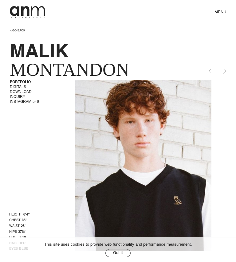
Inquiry (17, 97)
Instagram (24, 102)
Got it (118, 253)
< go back (17, 30)
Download (21, 92)
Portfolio (20, 82)
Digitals (18, 87)
